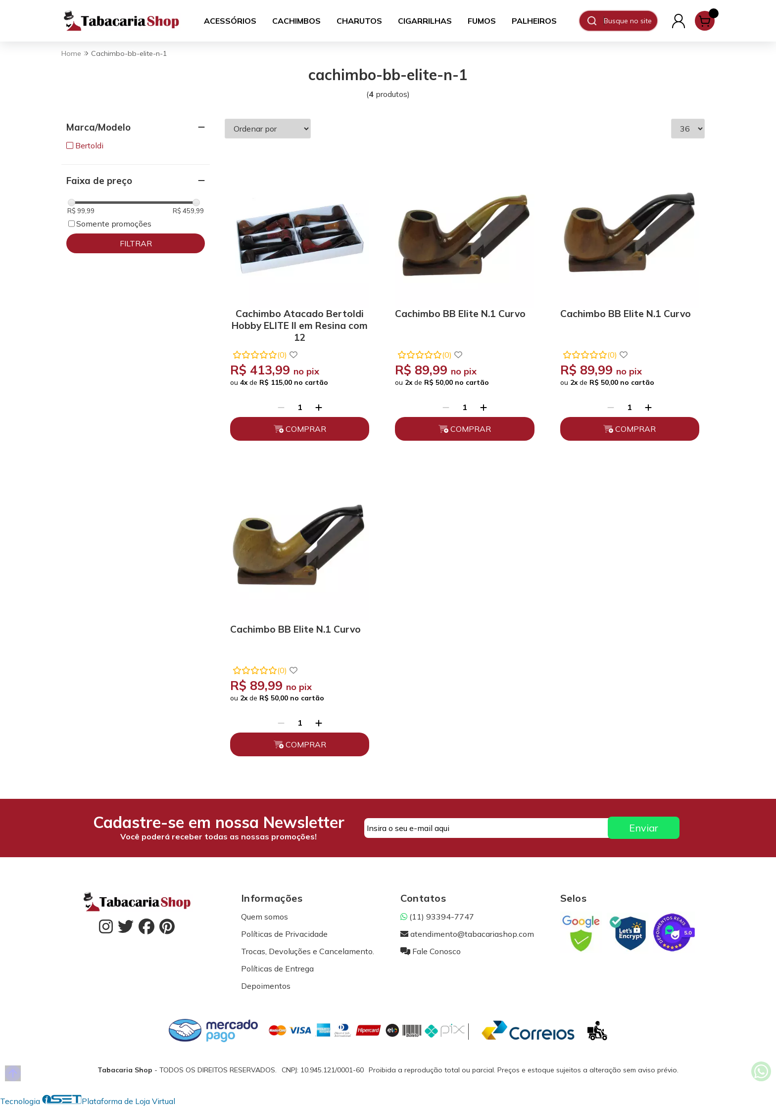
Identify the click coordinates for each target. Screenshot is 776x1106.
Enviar (643, 828)
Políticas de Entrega (277, 968)
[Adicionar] (318, 407)
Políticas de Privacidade (284, 934)
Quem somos (264, 917)
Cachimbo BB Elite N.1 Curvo (460, 314)
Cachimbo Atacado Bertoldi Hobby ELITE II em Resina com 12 (300, 324)
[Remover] (281, 407)
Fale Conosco (430, 951)
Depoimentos (266, 986)
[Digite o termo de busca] (630, 20)
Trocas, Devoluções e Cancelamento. (307, 951)
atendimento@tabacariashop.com (467, 934)
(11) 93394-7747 (437, 917)
